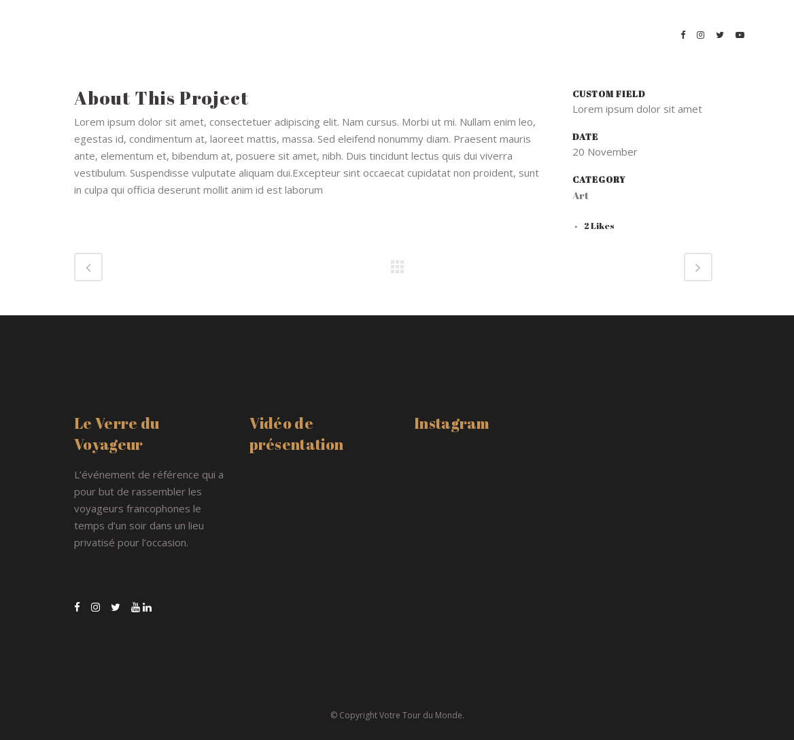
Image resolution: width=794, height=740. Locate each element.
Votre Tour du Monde (420, 715)
